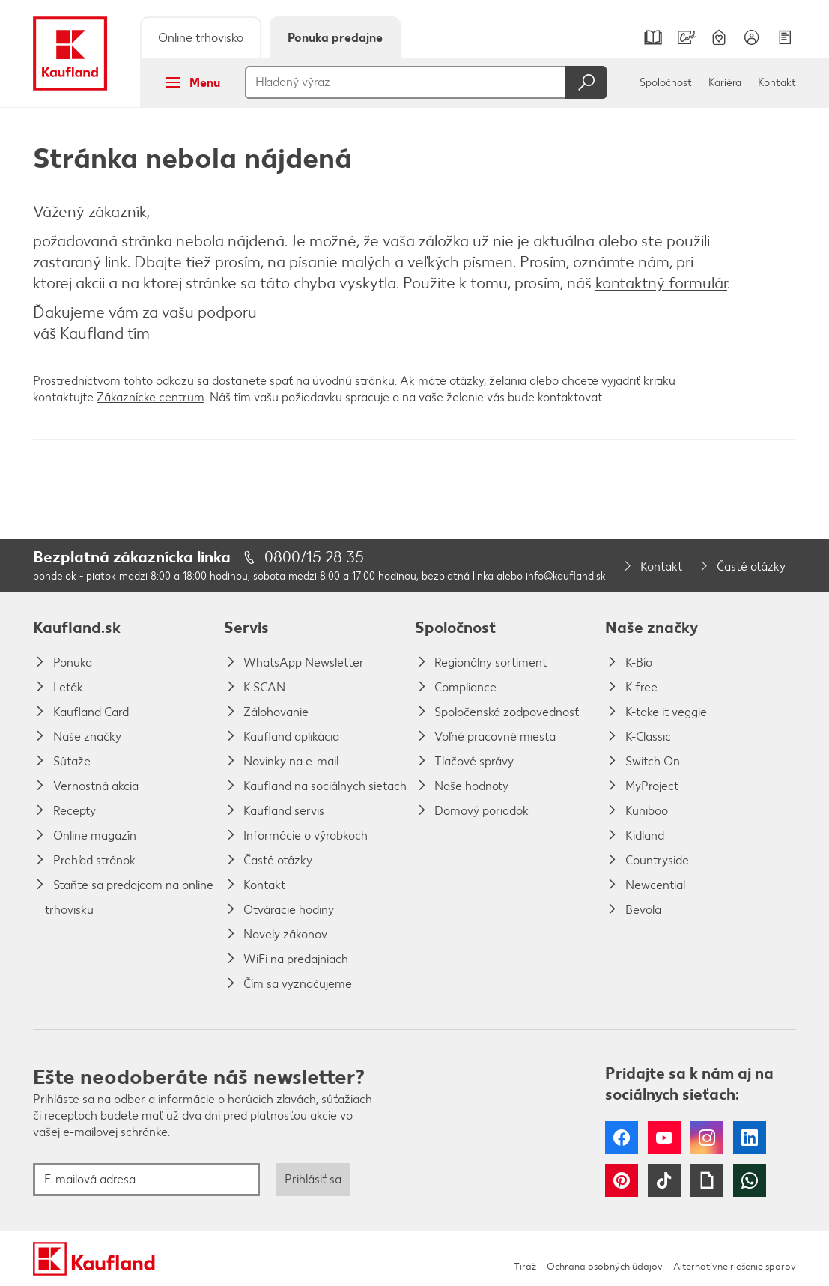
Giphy (706, 1180)
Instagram (706, 1137)
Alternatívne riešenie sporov (734, 1266)
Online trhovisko (200, 38)
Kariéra (724, 82)
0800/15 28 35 (314, 557)
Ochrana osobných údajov (605, 1266)
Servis (246, 627)
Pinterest (621, 1180)
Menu (188, 82)
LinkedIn (749, 1137)
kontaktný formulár (661, 282)
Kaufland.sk (77, 627)
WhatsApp (749, 1180)
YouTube (664, 1137)
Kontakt (777, 82)
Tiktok (664, 1180)
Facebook (621, 1137)
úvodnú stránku (353, 381)
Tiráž (525, 1266)
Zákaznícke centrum (150, 397)
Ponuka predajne (335, 38)
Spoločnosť (666, 82)
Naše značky (651, 627)
